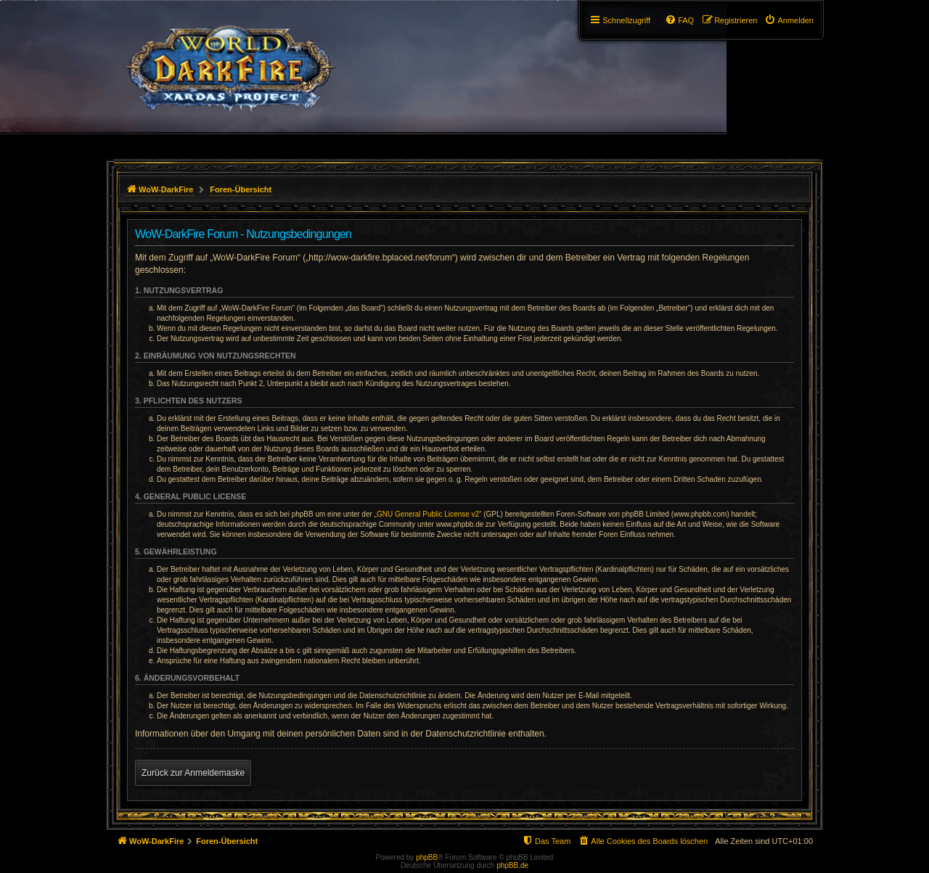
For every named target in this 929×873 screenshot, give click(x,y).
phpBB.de (512, 865)
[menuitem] (789, 20)
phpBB (427, 857)
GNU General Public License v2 (428, 514)
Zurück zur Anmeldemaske (193, 773)
